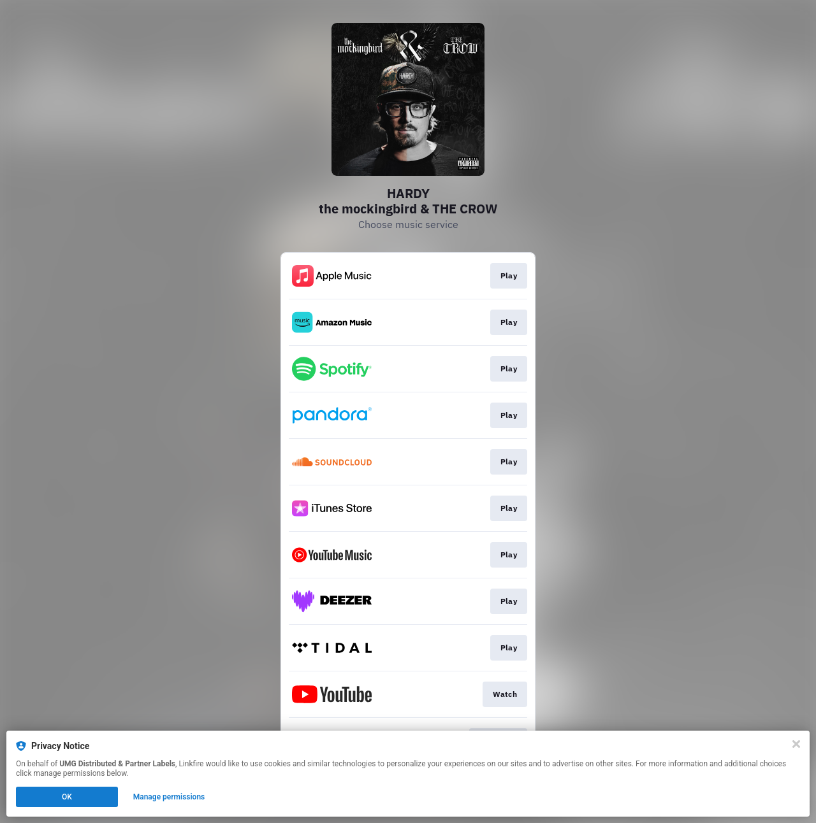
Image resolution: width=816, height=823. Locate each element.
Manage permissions (169, 796)
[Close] (796, 744)
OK (67, 796)
